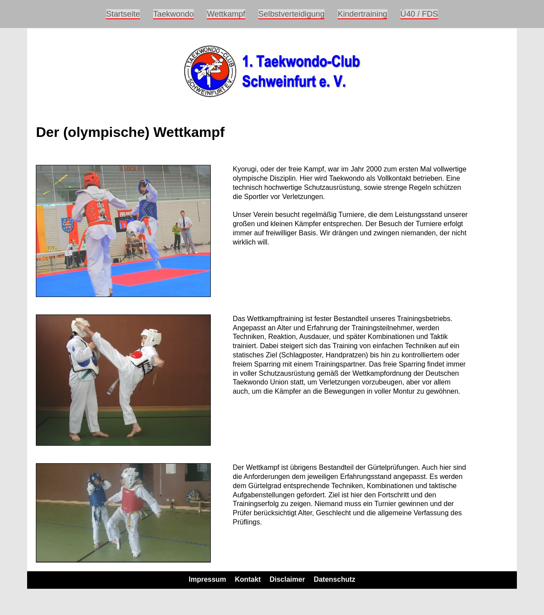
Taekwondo (173, 13)
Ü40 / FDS (419, 13)
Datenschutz (334, 579)
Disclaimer (287, 579)
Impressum (207, 579)
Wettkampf (226, 13)
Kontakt (248, 579)
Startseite (123, 13)
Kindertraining (362, 13)
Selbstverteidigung (291, 13)
